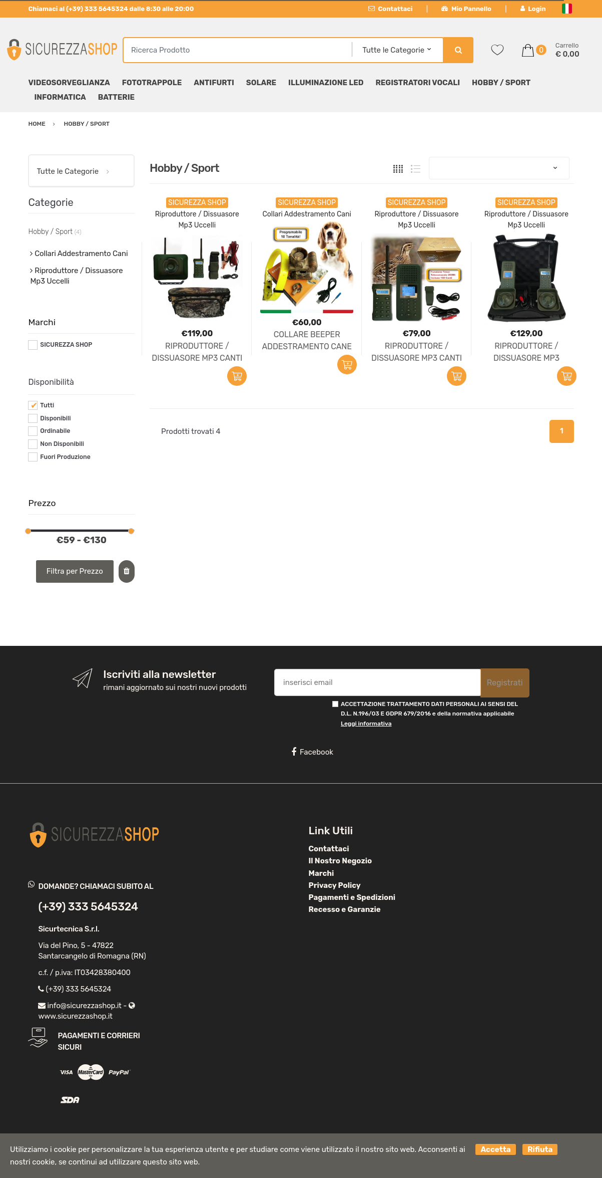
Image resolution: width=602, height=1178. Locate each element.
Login (533, 9)
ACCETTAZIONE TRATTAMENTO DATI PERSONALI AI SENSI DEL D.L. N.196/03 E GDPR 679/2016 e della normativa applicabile (429, 713)
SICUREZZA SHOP (66, 344)
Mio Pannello (466, 9)
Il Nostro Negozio (340, 860)
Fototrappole (152, 82)
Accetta (495, 1149)
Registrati (505, 682)
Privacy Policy (335, 885)
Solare (261, 82)
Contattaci (390, 9)
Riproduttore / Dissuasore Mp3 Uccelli (76, 276)
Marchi (321, 873)
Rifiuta (539, 1149)
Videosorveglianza (69, 82)
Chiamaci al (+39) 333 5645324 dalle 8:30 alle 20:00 (111, 9)
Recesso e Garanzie (345, 909)
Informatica (60, 97)
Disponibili (55, 418)
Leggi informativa (366, 723)
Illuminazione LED (325, 82)
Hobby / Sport (501, 82)
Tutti (47, 405)
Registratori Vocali (417, 82)
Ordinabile (55, 430)
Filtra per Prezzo (75, 571)
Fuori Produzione (65, 456)
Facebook (312, 752)
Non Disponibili (62, 443)
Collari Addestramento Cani (306, 214)
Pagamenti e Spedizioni (352, 897)
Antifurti (214, 82)
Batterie (116, 97)
